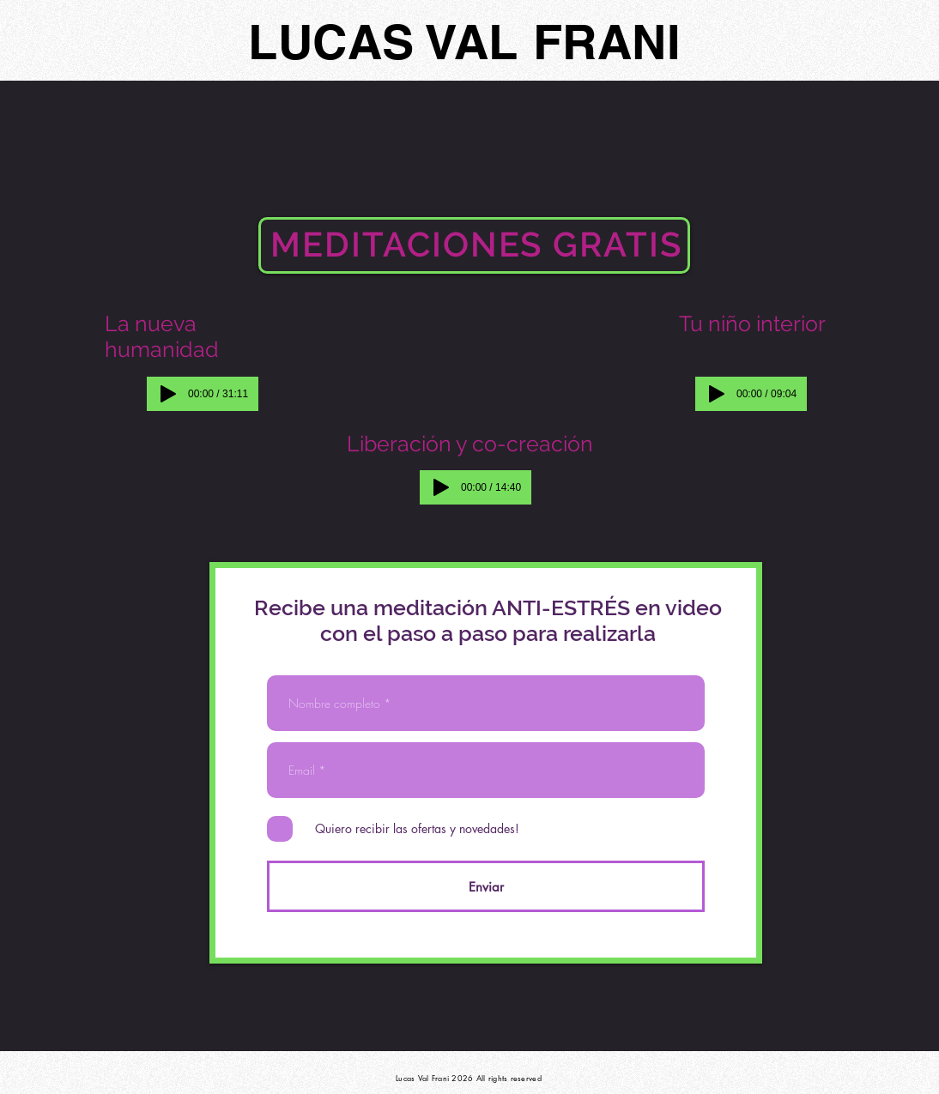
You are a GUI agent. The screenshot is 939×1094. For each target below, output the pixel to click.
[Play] (168, 393)
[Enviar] (486, 886)
